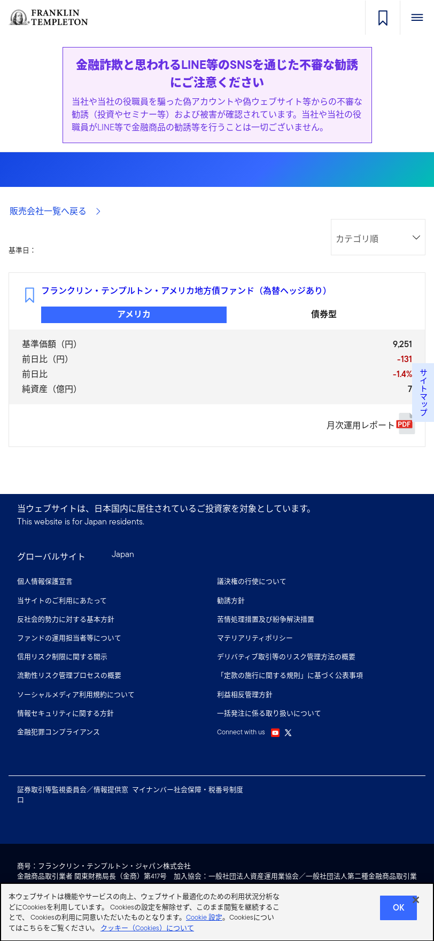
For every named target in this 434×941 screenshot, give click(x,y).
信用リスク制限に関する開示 (62, 657)
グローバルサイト (51, 557)
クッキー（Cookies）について (147, 933)
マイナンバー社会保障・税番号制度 (187, 790)
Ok (398, 912)
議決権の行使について (251, 581)
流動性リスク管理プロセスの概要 (69, 675)
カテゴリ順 (357, 239)
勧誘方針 (231, 600)
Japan (123, 554)
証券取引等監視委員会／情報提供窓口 (72, 795)
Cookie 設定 (204, 922)
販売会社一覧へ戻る (56, 211)
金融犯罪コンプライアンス (58, 732)
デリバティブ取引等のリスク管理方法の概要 (286, 657)
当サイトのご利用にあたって (62, 600)
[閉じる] (416, 904)
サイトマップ (423, 392)
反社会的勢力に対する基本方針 (65, 619)
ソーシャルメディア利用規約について (76, 694)
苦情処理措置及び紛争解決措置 (265, 619)
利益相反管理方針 (245, 694)
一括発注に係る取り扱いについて (269, 713)
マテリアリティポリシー (255, 638)
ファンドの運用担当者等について (69, 638)
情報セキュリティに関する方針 (65, 713)
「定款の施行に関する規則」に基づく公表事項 (290, 675)
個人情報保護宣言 (45, 581)
